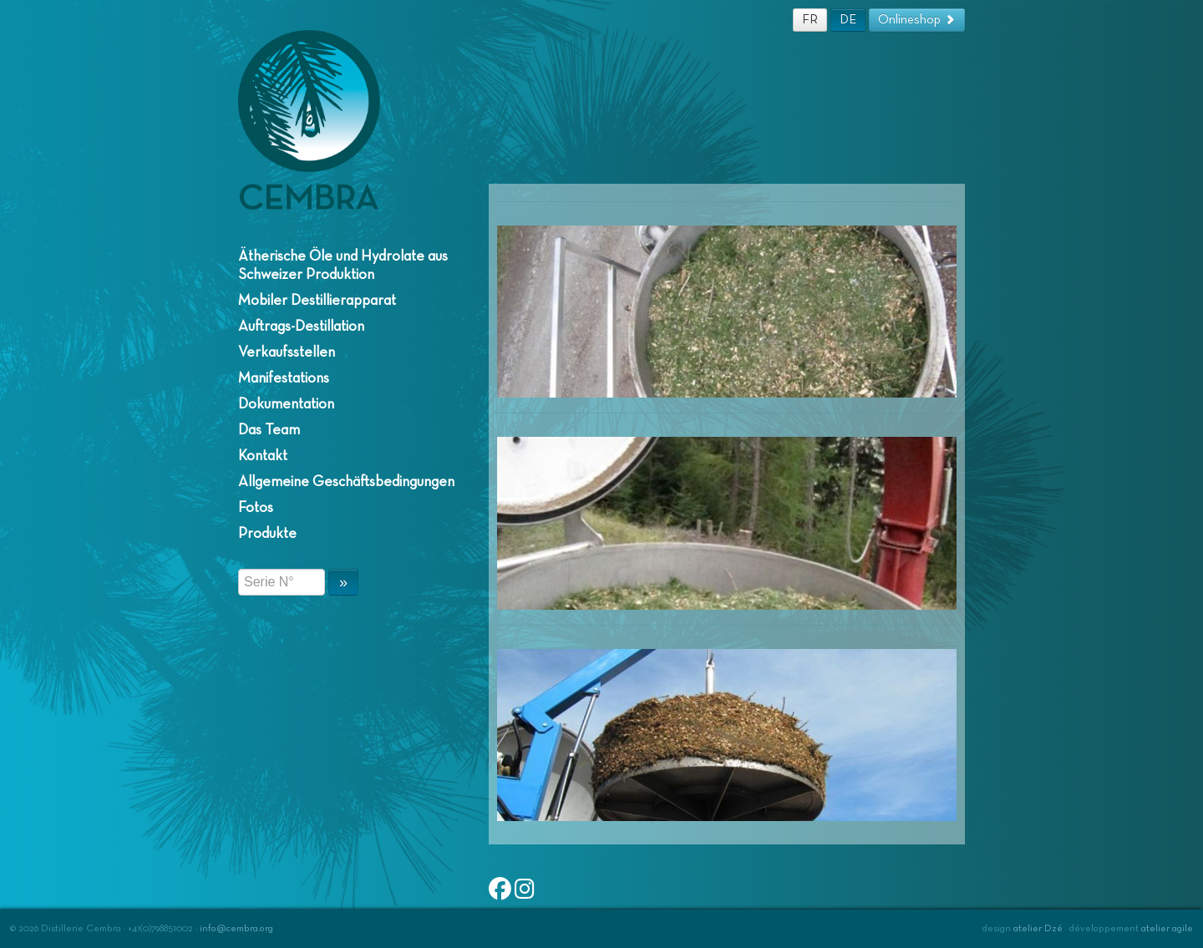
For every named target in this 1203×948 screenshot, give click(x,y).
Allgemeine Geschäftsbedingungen (346, 481)
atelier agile (1167, 929)
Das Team (269, 430)
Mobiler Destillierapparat (317, 300)
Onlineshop (917, 19)
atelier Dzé (1038, 929)
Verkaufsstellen (286, 352)
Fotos (255, 507)
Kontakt (262, 456)
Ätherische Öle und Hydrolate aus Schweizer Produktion (343, 265)
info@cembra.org (236, 929)
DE (848, 19)
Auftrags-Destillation (301, 326)
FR (810, 19)
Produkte (267, 533)
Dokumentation (286, 404)
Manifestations (283, 378)
